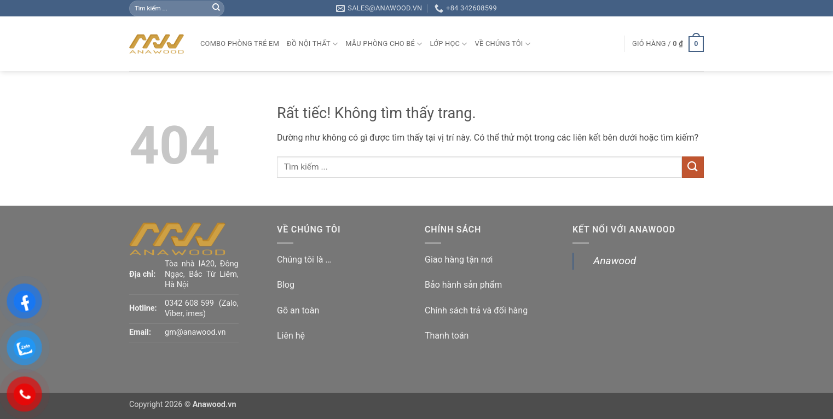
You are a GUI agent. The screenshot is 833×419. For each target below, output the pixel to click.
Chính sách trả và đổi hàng (476, 310)
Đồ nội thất (312, 44)
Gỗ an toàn (298, 310)
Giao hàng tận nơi (459, 259)
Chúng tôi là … (304, 259)
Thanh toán (446, 335)
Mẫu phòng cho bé (383, 44)
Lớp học (448, 44)
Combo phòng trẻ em (239, 43)
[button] (668, 44)
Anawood (614, 260)
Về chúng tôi (502, 44)
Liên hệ (291, 335)
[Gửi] (216, 8)
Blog (285, 285)
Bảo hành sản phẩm (463, 285)
